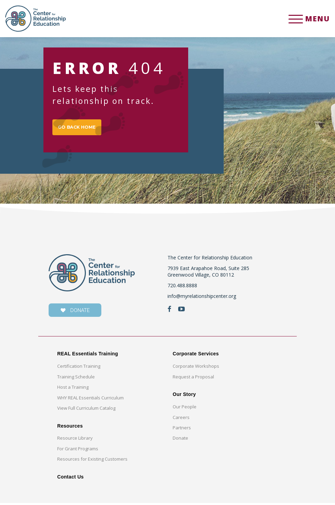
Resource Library (75, 440)
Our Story (184, 396)
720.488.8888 (182, 287)
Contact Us (70, 479)
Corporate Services (196, 356)
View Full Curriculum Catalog (86, 410)
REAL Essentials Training (87, 356)
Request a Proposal (193, 379)
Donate (180, 440)
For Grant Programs (77, 451)
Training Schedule (76, 379)
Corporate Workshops (196, 368)
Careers (181, 419)
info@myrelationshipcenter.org (202, 298)
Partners (182, 430)
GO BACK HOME (80, 128)
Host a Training (73, 389)
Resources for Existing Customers (92, 461)
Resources (70, 428)
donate (75, 312)
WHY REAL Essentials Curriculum (90, 400)
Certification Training (78, 368)
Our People (184, 409)
